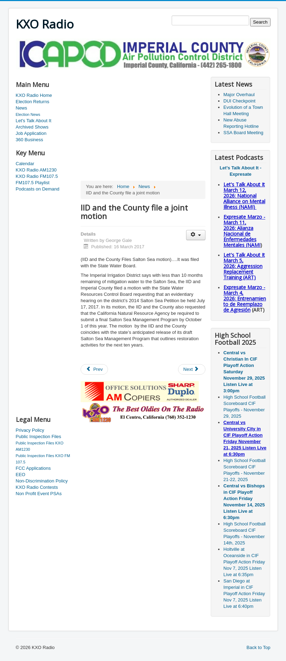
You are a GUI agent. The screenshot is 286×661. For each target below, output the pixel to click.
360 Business (29, 139)
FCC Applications (33, 468)
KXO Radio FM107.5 (37, 176)
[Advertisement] (144, 72)
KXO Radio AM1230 (36, 170)
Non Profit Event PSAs (39, 493)
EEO (20, 474)
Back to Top (259, 647)
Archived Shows (32, 127)
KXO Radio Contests (37, 487)
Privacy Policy (30, 430)
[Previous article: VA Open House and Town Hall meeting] (94, 369)
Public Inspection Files (38, 436)
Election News (28, 114)
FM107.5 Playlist (33, 182)
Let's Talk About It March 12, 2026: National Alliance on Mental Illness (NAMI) (244, 195)
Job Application (31, 133)
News (21, 108)
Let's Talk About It (33, 120)
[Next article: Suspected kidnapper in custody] (191, 369)
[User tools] (195, 235)
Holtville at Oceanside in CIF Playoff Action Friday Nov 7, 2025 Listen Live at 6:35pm (244, 562)
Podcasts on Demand (37, 189)
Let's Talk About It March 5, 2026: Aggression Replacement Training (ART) (244, 266)
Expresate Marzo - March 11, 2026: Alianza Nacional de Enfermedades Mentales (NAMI (244, 230)
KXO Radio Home (34, 95)
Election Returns (32, 101)
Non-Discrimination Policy (42, 481)
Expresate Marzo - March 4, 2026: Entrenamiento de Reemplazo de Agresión (244, 298)
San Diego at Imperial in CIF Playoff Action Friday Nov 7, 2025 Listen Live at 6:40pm (244, 593)
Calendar (25, 163)
